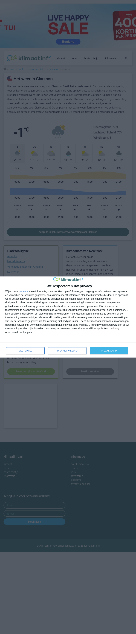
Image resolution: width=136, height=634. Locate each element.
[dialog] (68, 317)
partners (23, 291)
